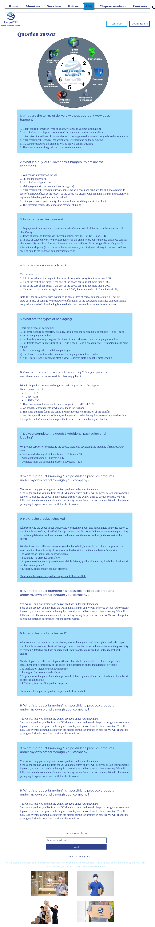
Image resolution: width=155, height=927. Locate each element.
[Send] (76, 847)
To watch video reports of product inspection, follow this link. (53, 576)
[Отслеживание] (139, 24)
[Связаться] (116, 24)
